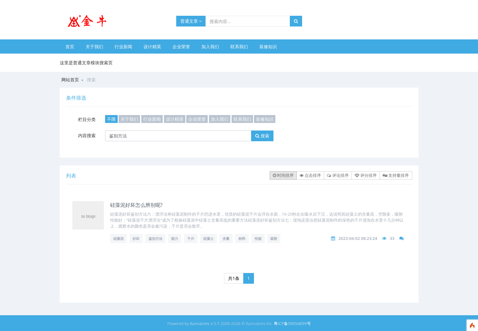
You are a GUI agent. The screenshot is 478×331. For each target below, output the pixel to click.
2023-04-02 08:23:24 (358, 238)
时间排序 (283, 175)
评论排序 (337, 175)
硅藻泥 (118, 238)
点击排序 (310, 175)
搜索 (262, 136)
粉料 (242, 238)
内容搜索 (87, 135)
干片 (190, 238)
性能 (258, 238)
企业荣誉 (181, 46)
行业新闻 (123, 46)
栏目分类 (87, 119)
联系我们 (239, 46)
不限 (111, 119)
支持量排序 (396, 175)
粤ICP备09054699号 (292, 323)
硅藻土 (208, 238)
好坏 (135, 238)
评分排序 (366, 175)
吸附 (273, 238)
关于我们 (94, 46)
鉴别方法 (155, 238)
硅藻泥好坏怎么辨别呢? (136, 204)
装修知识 (268, 46)
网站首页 (70, 80)
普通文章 (191, 21)
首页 (69, 46)
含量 (225, 238)
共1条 (233, 278)
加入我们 (210, 46)
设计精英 (152, 46)
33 (392, 238)
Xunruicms (200, 323)
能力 (174, 238)
